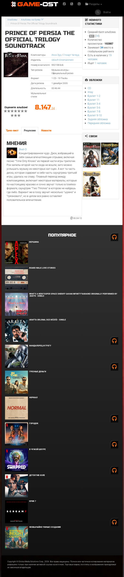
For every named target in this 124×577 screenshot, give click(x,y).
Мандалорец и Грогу (40, 346)
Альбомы (12, 19)
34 (97, 35)
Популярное (62, 235)
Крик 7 (32, 501)
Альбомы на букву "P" (32, 19)
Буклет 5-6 (94, 107)
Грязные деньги (37, 371)
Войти (107, 12)
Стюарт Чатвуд (71, 55)
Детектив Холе (37, 475)
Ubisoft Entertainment (63, 60)
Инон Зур (56, 55)
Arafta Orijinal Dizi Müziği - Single (47, 320)
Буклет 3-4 (94, 103)
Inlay (90, 92)
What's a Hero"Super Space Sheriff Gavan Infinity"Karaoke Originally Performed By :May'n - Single (73, 295)
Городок (33, 423)
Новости (46, 130)
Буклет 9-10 (95, 115)
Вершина (34, 242)
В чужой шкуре (37, 449)
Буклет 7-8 (94, 111)
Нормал (33, 397)
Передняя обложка (99, 123)
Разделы (93, 4)
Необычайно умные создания (45, 527)
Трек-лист (12, 130)
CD (89, 88)
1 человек (101, 63)
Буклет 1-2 (94, 96)
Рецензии (30, 130)
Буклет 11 (93, 99)
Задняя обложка (98, 119)
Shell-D (23, 149)
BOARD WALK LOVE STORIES (42, 268)
